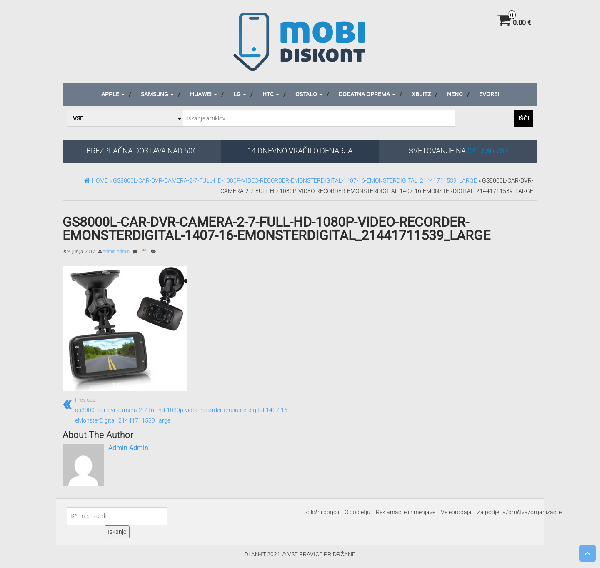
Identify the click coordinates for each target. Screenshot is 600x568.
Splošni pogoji (321, 512)
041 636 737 (488, 150)
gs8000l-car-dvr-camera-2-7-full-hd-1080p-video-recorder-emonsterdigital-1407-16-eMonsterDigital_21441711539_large (184, 409)
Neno (455, 94)
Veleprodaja (456, 512)
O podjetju (357, 512)
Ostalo (308, 94)
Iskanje (117, 531)
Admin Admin (116, 251)
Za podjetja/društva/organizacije (519, 512)
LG (239, 94)
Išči (523, 118)
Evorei (489, 94)
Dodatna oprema (367, 94)
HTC (270, 94)
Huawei (203, 94)
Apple (113, 94)
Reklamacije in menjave (405, 512)
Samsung (157, 94)
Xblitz (421, 94)
